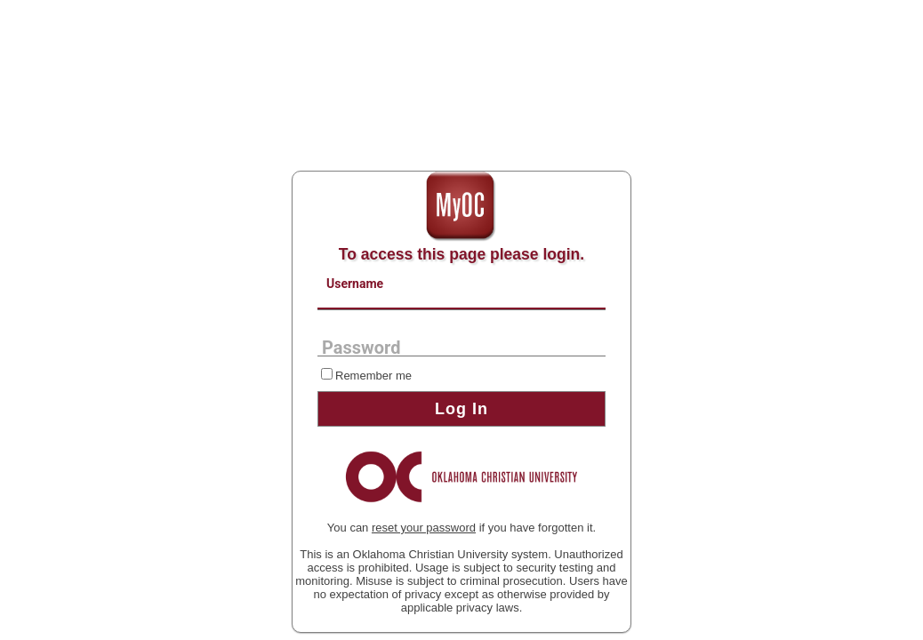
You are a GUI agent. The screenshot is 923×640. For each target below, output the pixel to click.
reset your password (424, 527)
